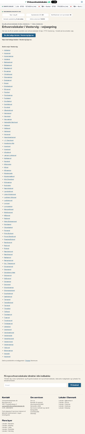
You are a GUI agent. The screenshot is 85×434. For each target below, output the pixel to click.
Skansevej (7, 269)
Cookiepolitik (34, 411)
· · (25, 6)
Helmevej (7, 131)
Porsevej (7, 230)
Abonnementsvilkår (37, 404)
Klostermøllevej (9, 176)
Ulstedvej (7, 326)
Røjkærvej (7, 257)
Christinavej (8, 74)
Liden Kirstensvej (10, 194)
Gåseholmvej (8, 110)
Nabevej (7, 218)
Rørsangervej (8, 260)
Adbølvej (7, 50)
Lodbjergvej (8, 200)
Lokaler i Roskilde (8, 429)
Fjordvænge (8, 95)
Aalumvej (7, 356)
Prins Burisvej (8, 233)
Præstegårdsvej (9, 239)
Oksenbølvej (8, 227)
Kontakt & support (36, 402)
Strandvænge (9, 287)
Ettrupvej (7, 89)
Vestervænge (8, 344)
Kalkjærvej (7, 158)
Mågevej (7, 215)
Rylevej (6, 248)
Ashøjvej (7, 59)
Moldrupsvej (8, 212)
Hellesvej (7, 128)
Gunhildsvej (8, 104)
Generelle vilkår (35, 406)
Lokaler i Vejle (7, 427)
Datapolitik (34, 410)
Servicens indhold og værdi (39, 408)
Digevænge (8, 77)
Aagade (7, 353)
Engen (6, 83)
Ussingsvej (8, 329)
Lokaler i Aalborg (64, 406)
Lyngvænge (8, 206)
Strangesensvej (9, 290)
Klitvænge (7, 170)
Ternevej (7, 305)
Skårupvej (7, 278)
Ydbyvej (7, 347)
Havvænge (8, 119)
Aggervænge (8, 56)
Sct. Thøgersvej (9, 263)
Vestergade (8, 335)
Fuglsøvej (7, 98)
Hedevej (7, 125)
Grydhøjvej (8, 101)
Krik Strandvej (9, 179)
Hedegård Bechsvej (11, 122)
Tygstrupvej (8, 320)
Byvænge (7, 71)
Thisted (27, 360)
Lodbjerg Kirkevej (10, 197)
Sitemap (33, 413)
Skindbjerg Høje (9, 272)
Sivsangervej (8, 266)
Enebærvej (8, 80)
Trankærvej (8, 314)
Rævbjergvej (8, 251)
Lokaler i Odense (64, 404)
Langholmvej (8, 191)
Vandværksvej (9, 332)
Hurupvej (7, 134)
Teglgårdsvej (8, 302)
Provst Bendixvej (10, 236)
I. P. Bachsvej (8, 140)
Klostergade (8, 173)
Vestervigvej (8, 341)
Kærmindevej (8, 188)
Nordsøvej (7, 224)
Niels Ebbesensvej (10, 221)
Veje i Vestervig (37, 24)
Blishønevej (8, 65)
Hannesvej (7, 113)
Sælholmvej (8, 296)
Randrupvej (8, 242)
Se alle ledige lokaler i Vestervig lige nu (19, 35)
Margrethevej (8, 209)
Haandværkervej (10, 137)
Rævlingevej (8, 254)
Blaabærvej (8, 68)
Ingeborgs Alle (9, 143)
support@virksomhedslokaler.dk (13, 406)
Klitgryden (7, 164)
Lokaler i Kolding (7, 425)
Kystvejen (7, 185)
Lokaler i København (66, 400)
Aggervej (7, 53)
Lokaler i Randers (8, 423)
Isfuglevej (7, 152)
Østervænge (8, 350)
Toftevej (7, 311)
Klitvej (6, 167)
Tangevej (7, 299)
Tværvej (7, 317)
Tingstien (7, 308)
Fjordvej (7, 92)
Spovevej (7, 284)
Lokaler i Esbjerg (64, 408)
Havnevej (7, 116)
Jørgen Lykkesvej (10, 155)
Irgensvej (7, 149)
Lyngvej (6, 203)
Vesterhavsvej (9, 338)
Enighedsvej (8, 86)
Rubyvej (7, 245)
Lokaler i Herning (8, 431)
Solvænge (7, 281)
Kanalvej (7, 161)
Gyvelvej (7, 107)
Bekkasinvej (8, 62)
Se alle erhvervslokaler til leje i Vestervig (16, 24)
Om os (32, 400)
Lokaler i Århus (64, 402)
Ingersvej (7, 146)
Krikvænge (8, 182)
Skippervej (8, 275)
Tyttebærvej (8, 323)
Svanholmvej (8, 293)
